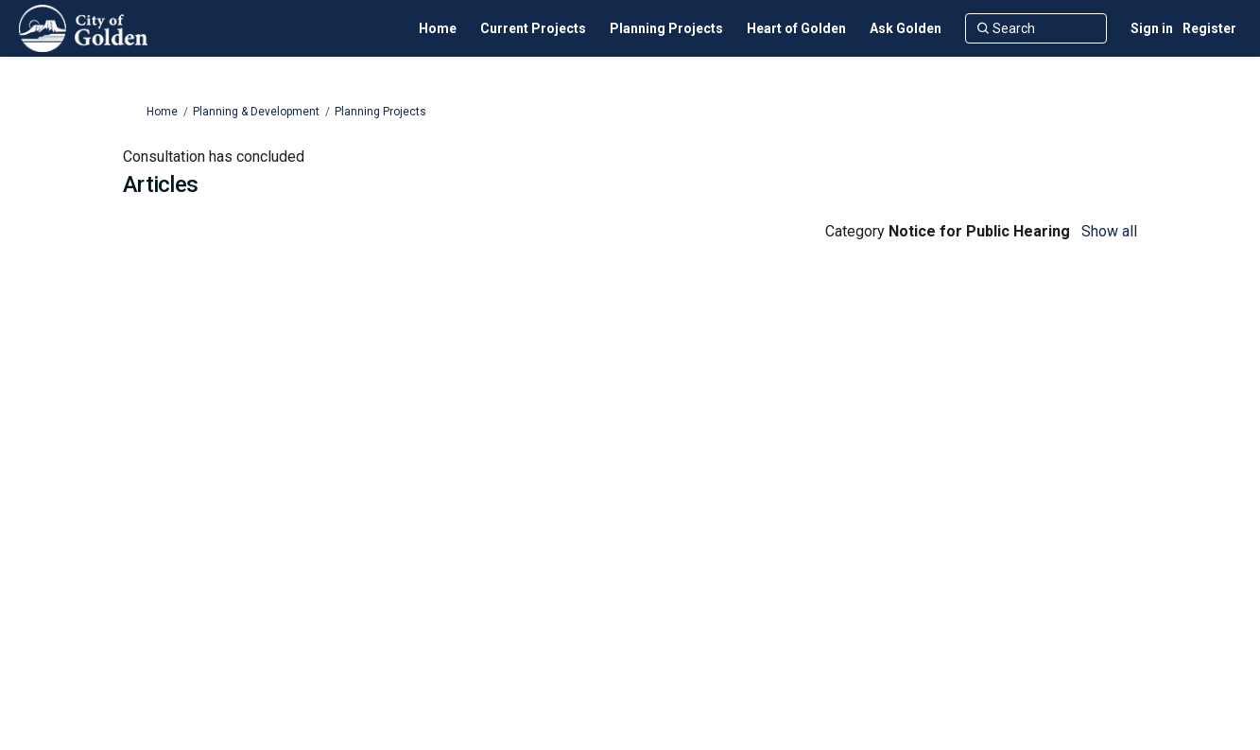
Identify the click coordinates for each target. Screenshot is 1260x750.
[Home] (437, 28)
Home (162, 111)
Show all (1109, 231)
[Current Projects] (533, 28)
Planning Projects (380, 111)
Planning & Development (256, 111)
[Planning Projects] (666, 28)
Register (1209, 28)
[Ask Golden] (905, 28)
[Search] (1036, 28)
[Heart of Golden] (796, 28)
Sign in (1152, 28)
